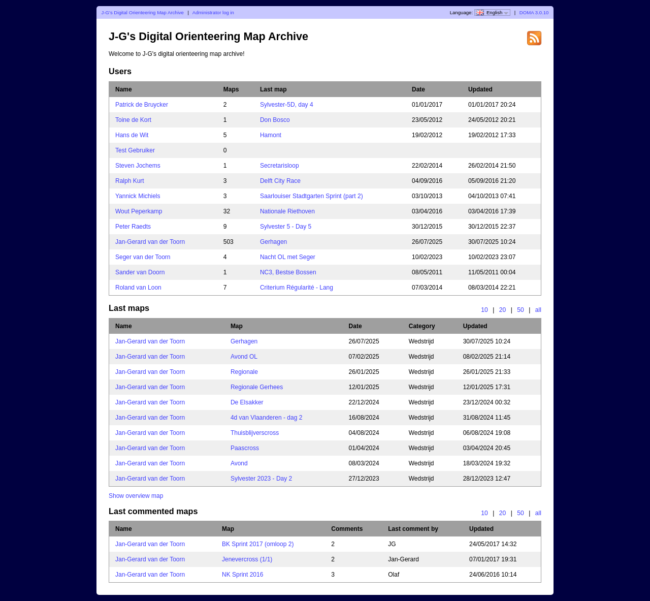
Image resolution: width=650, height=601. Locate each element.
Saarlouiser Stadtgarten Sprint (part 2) (311, 196)
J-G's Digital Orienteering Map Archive (143, 12)
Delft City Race (280, 180)
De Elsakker (247, 402)
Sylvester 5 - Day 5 (285, 226)
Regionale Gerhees (257, 387)
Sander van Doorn (140, 272)
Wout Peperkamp (138, 211)
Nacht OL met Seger (287, 257)
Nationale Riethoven (287, 211)
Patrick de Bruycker (141, 104)
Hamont (270, 135)
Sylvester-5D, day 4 (286, 104)
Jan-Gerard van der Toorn (150, 241)
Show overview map (136, 495)
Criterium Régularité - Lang (296, 287)
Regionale (244, 371)
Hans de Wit (131, 135)
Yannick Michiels (137, 196)
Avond (239, 463)
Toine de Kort (133, 119)
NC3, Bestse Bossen (288, 272)
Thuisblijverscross (255, 432)
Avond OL (244, 356)
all (538, 309)
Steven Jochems (137, 165)
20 (502, 309)
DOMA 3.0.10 (534, 12)
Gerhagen (273, 241)
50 (520, 309)
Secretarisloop (279, 165)
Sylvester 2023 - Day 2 (261, 478)
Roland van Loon (138, 287)
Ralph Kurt (129, 180)
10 (484, 309)
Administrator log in (213, 12)
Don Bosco (275, 119)
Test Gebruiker (135, 150)
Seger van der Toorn (143, 257)
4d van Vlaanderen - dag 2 (266, 417)
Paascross (245, 448)
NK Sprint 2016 (242, 574)
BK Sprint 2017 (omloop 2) (258, 544)
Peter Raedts (133, 226)
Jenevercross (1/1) (247, 559)
